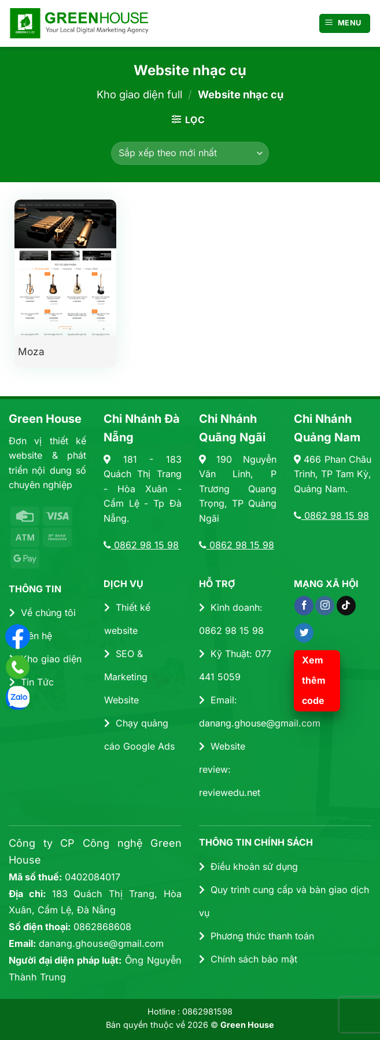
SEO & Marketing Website (125, 677)
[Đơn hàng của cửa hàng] (190, 153)
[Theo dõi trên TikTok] (346, 605)
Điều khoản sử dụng (248, 866)
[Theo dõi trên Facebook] (303, 605)
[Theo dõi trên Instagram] (324, 605)
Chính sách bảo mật (248, 959)
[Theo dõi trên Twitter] (303, 633)
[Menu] (345, 23)
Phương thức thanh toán (256, 936)
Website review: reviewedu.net (229, 769)
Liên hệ (30, 635)
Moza (31, 351)
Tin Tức (31, 682)
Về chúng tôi (42, 612)
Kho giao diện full (139, 94)
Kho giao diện (45, 659)
